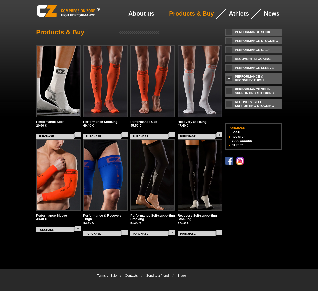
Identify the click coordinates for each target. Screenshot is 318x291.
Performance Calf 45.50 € (143, 123)
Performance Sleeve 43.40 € (51, 217)
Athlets (239, 13)
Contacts (131, 275)
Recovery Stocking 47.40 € (192, 123)
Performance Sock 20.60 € (50, 123)
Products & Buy (191, 13)
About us (141, 13)
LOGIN (236, 132)
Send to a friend (157, 275)
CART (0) (237, 145)
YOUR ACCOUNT (243, 140)
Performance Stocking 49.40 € (100, 123)
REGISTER (238, 136)
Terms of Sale (107, 275)
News (271, 13)
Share (181, 275)
